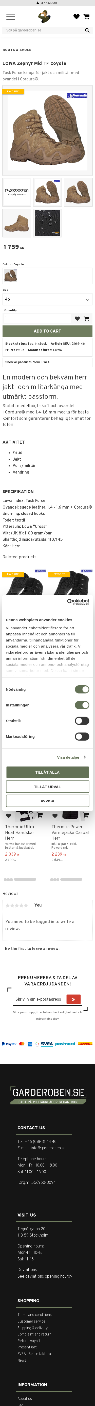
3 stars (16, 905)
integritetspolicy (47, 1019)
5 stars (26, 905)
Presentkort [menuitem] (27, 1347)
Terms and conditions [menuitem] (34, 1315)
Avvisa (47, 801)
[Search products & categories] (44, 30)
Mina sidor (49, 3)
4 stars (21, 905)
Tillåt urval (47, 786)
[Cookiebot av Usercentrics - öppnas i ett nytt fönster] (67, 602)
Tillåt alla (47, 772)
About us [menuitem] (24, 1399)
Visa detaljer (68, 757)
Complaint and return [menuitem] (34, 1334)
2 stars (12, 905)
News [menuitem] (21, 1360)
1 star (7, 905)
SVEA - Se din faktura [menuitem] (34, 1354)
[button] (10, 17)
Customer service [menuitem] (31, 1321)
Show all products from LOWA (27, 362)
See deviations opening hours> (44, 1276)
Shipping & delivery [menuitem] (32, 1328)
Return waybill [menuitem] (28, 1341)
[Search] (87, 30)
